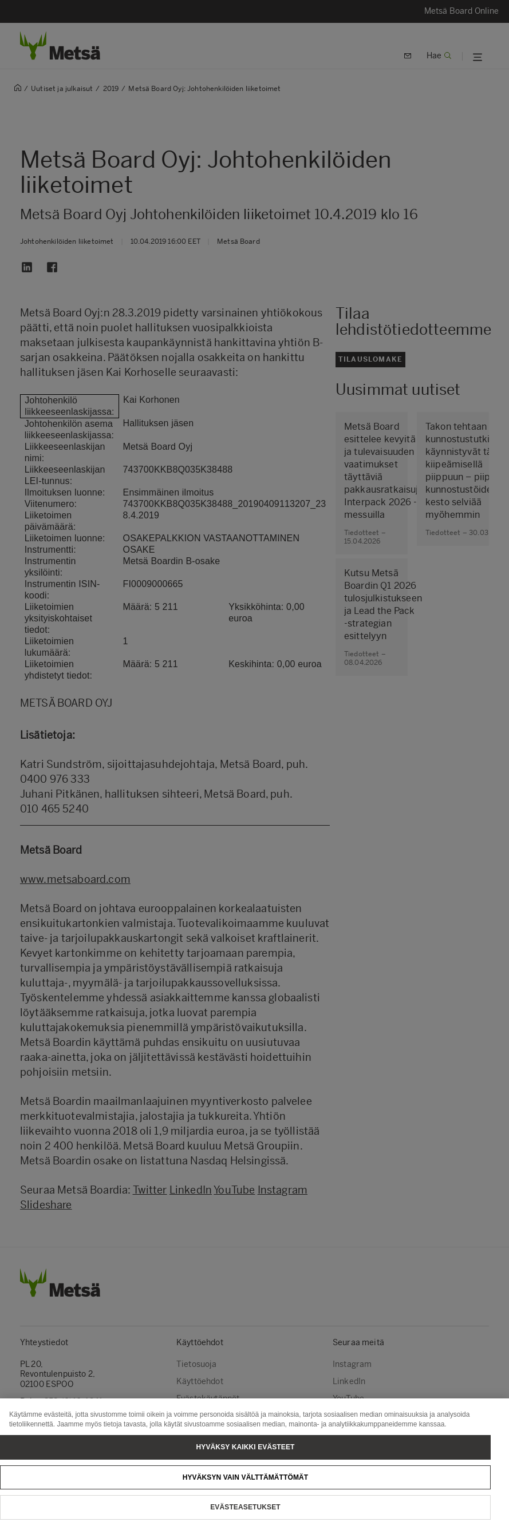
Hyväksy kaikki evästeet (245, 1454)
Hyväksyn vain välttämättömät (246, 1485)
